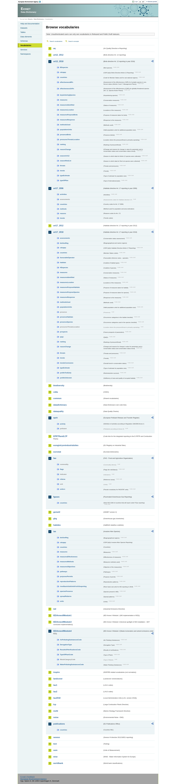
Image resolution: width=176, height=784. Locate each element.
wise (55, 757)
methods (63, 209)
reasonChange (65, 149)
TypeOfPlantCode (66, 654)
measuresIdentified (67, 105)
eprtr (55, 418)
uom (55, 750)
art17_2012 (58, 226)
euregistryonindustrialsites (65, 445)
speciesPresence (66, 591)
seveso (56, 737)
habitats (63, 262)
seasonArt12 (64, 156)
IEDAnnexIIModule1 (62, 615)
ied (54, 609)
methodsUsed (65, 125)
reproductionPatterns (68, 581)
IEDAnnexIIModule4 (62, 631)
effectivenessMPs (66, 82)
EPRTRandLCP (60, 436)
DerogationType (66, 645)
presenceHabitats (66, 317)
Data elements (26, 37)
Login (136, 1)
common (57, 398)
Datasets (23, 28)
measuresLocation (67, 110)
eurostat (57, 452)
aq (54, 48)
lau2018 (56, 698)
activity (62, 424)
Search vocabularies (56, 41)
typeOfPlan (64, 180)
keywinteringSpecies (68, 95)
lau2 (55, 692)
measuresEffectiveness (68, 557)
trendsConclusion (66, 363)
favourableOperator (67, 258)
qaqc (62, 337)
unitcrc (62, 489)
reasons (63, 213)
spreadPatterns (65, 596)
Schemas (24, 41)
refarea (62, 479)
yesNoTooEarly (65, 373)
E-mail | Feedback (27, 777)
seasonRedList (65, 161)
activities (63, 194)
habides (57, 525)
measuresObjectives (67, 567)
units (62, 601)
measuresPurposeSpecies (69, 292)
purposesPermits (66, 576)
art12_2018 (58, 61)
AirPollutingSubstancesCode (71, 640)
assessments (65, 238)
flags (62, 469)
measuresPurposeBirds (69, 115)
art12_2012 (58, 55)
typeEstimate (65, 175)
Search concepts (73, 41)
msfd (55, 711)
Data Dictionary (38, 19)
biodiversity (58, 385)
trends (62, 171)
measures (63, 100)
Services (23, 50)
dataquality (58, 411)
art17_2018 (58, 232)
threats (62, 166)
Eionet (30, 19)
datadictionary (60, 405)
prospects (63, 332)
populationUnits (66, 129)
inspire (56, 672)
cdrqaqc (63, 72)
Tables (23, 32)
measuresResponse (67, 120)
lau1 (55, 685)
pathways (63, 571)
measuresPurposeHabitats (70, 287)
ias (54, 531)
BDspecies (64, 67)
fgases (56, 497)
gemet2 (56, 512)
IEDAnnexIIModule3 (62, 622)
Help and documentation (29, 24)
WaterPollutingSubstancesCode (72, 664)
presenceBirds (65, 135)
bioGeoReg (64, 243)
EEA (30, 1)
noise (55, 717)
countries (63, 77)
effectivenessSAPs (67, 89)
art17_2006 (58, 188)
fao (54, 458)
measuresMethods (67, 562)
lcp (54, 704)
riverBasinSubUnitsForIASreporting (73, 586)
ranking (63, 144)
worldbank (58, 763)
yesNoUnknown (66, 378)
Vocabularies (25, 45)
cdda (55, 392)
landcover (58, 679)
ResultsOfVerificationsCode (70, 650)
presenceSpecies (66, 322)
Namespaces (25, 54)
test (55, 744)
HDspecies (64, 267)
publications (59, 724)
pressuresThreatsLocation (70, 139)
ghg (55, 519)
